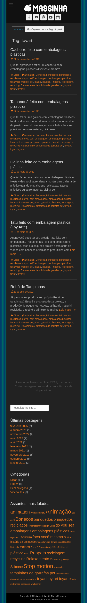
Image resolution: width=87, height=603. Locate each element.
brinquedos (52, 75)
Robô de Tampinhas (27, 287)
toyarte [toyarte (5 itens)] (65, 579)
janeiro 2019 (17, 462)
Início (18, 29)
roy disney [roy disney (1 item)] (64, 559)
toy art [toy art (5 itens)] (52, 579)
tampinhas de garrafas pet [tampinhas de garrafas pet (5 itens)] (32, 573)
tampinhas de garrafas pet (49, 85)
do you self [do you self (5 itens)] (65, 525)
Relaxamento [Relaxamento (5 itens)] (37, 559)
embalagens (41, 78)
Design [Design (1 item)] (45, 526)
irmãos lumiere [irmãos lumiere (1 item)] (43, 542)
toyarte (21, 89)
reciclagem (67, 82)
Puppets (56, 82)
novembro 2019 (19, 454)
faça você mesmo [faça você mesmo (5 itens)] (48, 537)
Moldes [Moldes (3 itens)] (25, 547)
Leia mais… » (67, 309)
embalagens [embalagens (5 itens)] (20, 531)
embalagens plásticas (60, 78)
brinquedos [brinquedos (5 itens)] (43, 519)
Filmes (14, 484)
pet (31, 82)
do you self (28, 78)
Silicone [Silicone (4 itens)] (16, 567)
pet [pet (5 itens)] (53, 546)
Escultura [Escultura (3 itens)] (25, 537)
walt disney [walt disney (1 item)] (36, 584)
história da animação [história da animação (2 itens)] (23, 541)
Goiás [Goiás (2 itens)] (67, 537)
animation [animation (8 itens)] (20, 511)
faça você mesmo (19, 82)
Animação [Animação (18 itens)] (58, 511)
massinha (41, 596)
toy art (68, 85)
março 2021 (17, 450)
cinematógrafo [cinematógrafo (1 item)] (35, 526)
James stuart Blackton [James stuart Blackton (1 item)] (61, 542)
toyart (13, 89)
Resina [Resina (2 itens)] (54, 559)
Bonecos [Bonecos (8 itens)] (24, 519)
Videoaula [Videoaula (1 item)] (25, 584)
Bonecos (40, 75)
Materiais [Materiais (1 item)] (14, 547)
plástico (47, 82)
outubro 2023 (18, 430)
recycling (15, 85)
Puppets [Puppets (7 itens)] (38, 552)
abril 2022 (16, 442)
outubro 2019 (18, 458)
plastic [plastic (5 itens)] (62, 546)
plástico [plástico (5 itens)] (16, 553)
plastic (38, 82)
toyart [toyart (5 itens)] (42, 579)
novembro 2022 (19, 434)
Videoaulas (17, 492)
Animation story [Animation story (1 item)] (38, 513)
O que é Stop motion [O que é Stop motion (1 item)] (40, 547)
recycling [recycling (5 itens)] (18, 559)
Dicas (16, 75)
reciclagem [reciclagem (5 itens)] (56, 553)
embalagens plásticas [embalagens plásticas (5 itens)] (50, 531)
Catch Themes (51, 599)
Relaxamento (28, 85)
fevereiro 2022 (19, 446)
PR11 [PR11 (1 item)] (26, 553)
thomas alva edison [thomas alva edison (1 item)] (27, 579)
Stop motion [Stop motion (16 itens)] (38, 566)
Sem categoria (19, 488)
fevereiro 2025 (19, 426)
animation (29, 75)
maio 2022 (16, 438)
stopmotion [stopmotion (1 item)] (59, 567)
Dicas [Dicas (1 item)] (52, 526)
